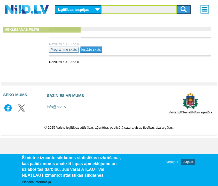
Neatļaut (172, 162)
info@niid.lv (56, 107)
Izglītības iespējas (73, 9)
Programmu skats (99, 49)
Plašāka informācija (36, 182)
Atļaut (188, 162)
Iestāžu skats (127, 49)
